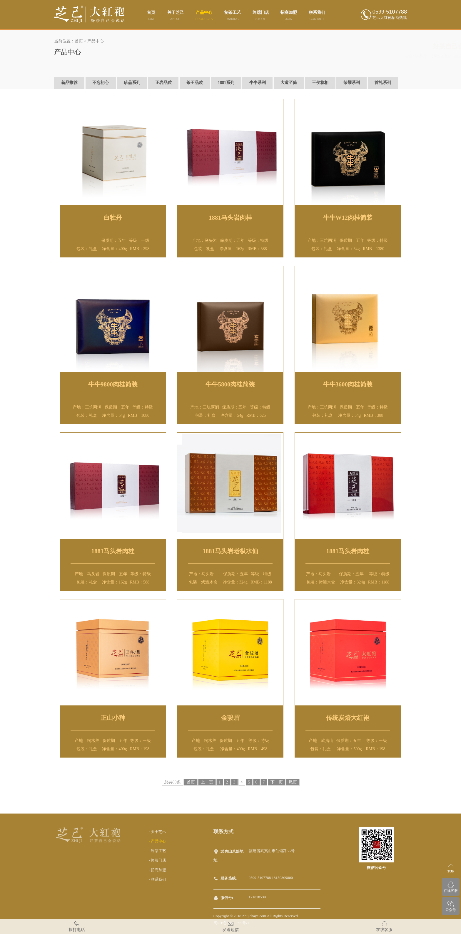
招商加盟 (288, 15)
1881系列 (226, 82)
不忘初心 (100, 82)
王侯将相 (320, 82)
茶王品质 (194, 82)
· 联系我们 (157, 879)
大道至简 (288, 82)
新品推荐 (69, 82)
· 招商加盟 (157, 870)
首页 (151, 15)
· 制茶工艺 (157, 851)
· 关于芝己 (157, 831)
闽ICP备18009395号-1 (231, 923)
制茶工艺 (232, 15)
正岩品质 (163, 82)
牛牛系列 (257, 82)
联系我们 (317, 15)
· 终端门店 (157, 860)
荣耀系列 (351, 82)
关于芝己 (175, 15)
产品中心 (204, 15)
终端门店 (261, 15)
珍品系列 (132, 82)
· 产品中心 (157, 841)
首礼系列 (383, 82)
